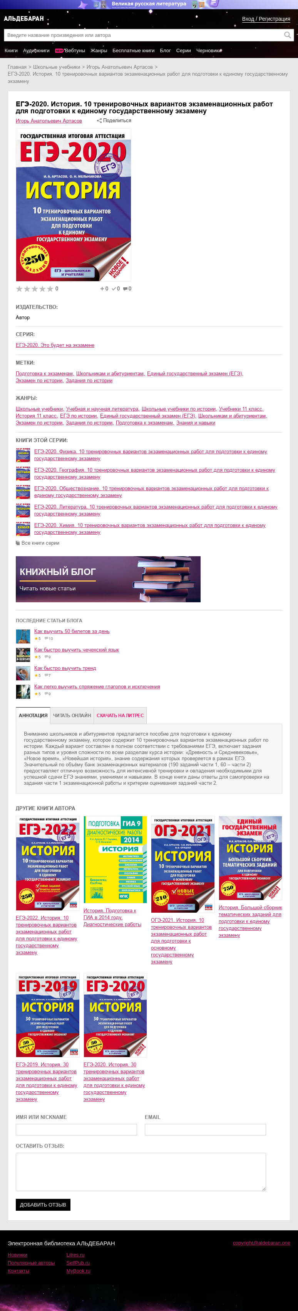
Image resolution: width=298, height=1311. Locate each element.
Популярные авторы (31, 1263)
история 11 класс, (37, 416)
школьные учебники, (40, 409)
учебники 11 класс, (241, 409)
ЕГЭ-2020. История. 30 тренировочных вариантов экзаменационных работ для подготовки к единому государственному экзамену (114, 1082)
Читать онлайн (72, 715)
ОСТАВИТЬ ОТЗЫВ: (40, 1146)
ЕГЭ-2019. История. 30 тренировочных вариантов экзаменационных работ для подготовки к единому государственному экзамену (46, 1082)
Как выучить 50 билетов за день (72, 631)
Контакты (18, 1271)
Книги (11, 50)
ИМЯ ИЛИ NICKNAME (41, 1117)
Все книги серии (40, 543)
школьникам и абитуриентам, (110, 373)
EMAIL (153, 1117)
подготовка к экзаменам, (45, 373)
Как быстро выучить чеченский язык (76, 650)
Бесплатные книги (133, 50)
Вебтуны (75, 50)
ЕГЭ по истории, (79, 416)
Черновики (208, 50)
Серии (183, 50)
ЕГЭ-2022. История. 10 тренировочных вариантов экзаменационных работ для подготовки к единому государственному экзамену (46, 935)
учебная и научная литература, (103, 409)
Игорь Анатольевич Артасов (120, 67)
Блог (165, 50)
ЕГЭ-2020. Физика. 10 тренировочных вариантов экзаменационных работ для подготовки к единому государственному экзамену (150, 455)
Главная (17, 67)
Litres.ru (76, 1255)
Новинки (17, 1255)
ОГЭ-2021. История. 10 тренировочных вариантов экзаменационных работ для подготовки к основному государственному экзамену (181, 941)
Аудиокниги (36, 50)
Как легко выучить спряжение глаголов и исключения (97, 686)
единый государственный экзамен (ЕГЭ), (195, 373)
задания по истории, (90, 423)
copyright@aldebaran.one (261, 1243)
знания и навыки (195, 423)
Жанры (98, 50)
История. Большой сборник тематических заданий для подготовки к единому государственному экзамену (250, 921)
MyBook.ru (78, 1271)
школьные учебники (56, 67)
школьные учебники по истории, (179, 409)
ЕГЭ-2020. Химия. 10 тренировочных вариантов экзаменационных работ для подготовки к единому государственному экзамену (150, 528)
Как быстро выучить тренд (65, 668)
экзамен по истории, (40, 380)
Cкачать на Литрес (120, 715)
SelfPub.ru (78, 1263)
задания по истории (89, 380)
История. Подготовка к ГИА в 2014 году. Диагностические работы (112, 917)
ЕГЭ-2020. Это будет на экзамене (55, 345)
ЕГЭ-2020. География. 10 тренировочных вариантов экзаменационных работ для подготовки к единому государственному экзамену (154, 473)
